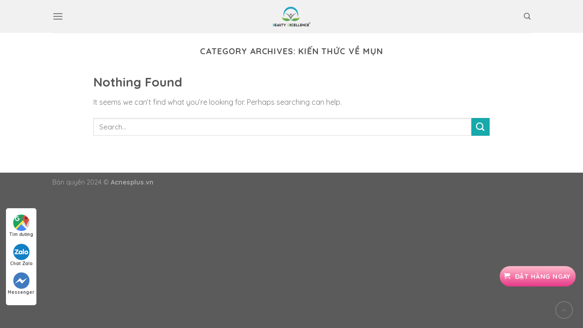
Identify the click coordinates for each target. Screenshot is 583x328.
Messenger (21, 283)
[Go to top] (564, 310)
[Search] (527, 16)
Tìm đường (21, 226)
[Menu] (57, 16)
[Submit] (480, 127)
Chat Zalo (21, 255)
